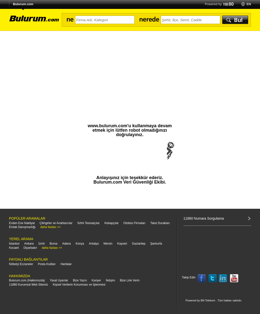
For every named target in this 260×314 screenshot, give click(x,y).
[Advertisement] (130, 68)
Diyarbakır (30, 248)
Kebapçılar (111, 223)
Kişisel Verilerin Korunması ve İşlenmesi (79, 284)
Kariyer (96, 280)
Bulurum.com (23, 4)
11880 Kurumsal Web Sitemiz (28, 284)
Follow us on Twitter (212, 278)
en (248, 4)
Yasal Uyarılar (59, 280)
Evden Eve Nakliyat (22, 223)
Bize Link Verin (129, 280)
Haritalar (66, 264)
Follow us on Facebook (201, 278)
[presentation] (129, 155)
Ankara (29, 243)
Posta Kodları (47, 264)
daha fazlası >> (50, 227)
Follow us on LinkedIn (223, 278)
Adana (66, 243)
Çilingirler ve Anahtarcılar (56, 223)
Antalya (94, 243)
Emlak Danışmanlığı (22, 227)
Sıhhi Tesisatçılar (88, 223)
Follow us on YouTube (234, 278)
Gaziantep (138, 243)
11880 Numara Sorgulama (203, 218)
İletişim (110, 280)
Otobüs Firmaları (134, 223)
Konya (80, 243)
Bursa (53, 243)
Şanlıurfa (156, 243)
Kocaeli (14, 248)
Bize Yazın (80, 280)
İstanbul (14, 243)
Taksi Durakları (160, 223)
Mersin (107, 243)
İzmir (42, 243)
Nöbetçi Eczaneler (21, 264)
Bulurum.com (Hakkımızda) (27, 280)
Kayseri (122, 243)
